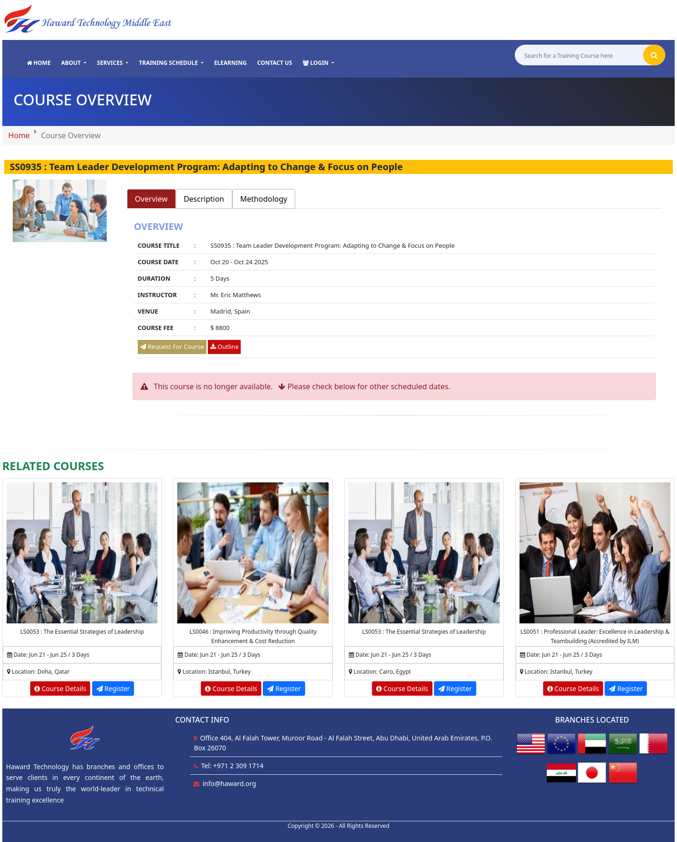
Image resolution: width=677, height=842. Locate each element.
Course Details (60, 688)
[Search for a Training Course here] (579, 55)
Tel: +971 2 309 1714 (232, 765)
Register (113, 688)
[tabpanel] (394, 291)
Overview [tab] (151, 199)
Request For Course (172, 346)
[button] (74, 63)
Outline (224, 346)
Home (19, 135)
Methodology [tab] (263, 199)
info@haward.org (229, 783)
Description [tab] (204, 199)
